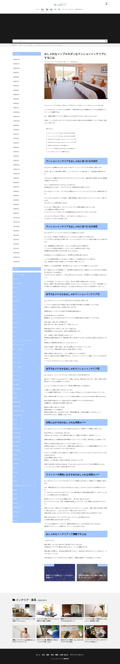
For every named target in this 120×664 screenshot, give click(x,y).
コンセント (17, 311)
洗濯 (16, 476)
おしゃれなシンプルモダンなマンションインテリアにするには (48, 45)
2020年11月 (16, 63)
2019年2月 (16, 155)
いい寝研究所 (65, 658)
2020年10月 (16, 68)
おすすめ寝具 (18, 281)
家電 (16, 389)
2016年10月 (16, 259)
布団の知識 (17, 433)
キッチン (17, 302)
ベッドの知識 (18, 346)
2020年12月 (16, 59)
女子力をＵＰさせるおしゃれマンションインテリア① (61, 139)
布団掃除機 (17, 446)
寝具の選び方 (18, 411)
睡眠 (59, 9)
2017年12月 (16, 216)
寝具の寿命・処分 (19, 407)
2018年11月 (16, 168)
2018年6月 (16, 189)
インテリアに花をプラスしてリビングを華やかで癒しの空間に (48, 619)
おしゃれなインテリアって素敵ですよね (57, 151)
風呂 (16, 515)
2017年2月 (16, 242)
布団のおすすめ (19, 424)
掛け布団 (17, 454)
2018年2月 (16, 207)
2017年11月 (16, 220)
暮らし (16, 463)
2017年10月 (16, 224)
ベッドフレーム (19, 354)
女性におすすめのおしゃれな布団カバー (57, 145)
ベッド (16, 333)
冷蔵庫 (16, 380)
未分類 (16, 467)
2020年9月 (16, 72)
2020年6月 (16, 85)
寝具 (47, 9)
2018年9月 (16, 176)
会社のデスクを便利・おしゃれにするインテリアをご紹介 (72, 640)
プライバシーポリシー (68, 9)
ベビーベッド (18, 367)
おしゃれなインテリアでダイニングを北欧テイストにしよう (23, 619)
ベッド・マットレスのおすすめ (23, 337)
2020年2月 (16, 103)
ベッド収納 (17, 359)
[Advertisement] (60, 27)
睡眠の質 (17, 506)
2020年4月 (16, 94)
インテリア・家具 (28, 45)
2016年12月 (16, 250)
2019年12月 (16, 111)
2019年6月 (16, 137)
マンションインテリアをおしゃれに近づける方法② (60, 136)
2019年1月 (16, 159)
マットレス (17, 372)
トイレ (16, 328)
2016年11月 (16, 255)
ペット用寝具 (18, 363)
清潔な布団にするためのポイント (23, 480)
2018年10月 (16, 172)
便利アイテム (18, 376)
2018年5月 (16, 194)
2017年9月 (16, 229)
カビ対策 (17, 298)
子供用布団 (17, 385)
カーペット (17, 289)
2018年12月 (16, 163)
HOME (15, 45)
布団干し (17, 441)
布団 (55, 9)
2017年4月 (16, 233)
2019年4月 (16, 146)
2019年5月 (16, 142)
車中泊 (16, 511)
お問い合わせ (78, 9)
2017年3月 (16, 237)
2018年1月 (16, 211)
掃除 (16, 450)
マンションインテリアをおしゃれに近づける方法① (60, 133)
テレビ (16, 324)
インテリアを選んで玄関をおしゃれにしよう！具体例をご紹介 (96, 619)
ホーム (38, 9)
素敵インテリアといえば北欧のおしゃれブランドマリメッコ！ (23, 640)
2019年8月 (16, 129)
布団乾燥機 (17, 437)
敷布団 (16, 459)
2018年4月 (16, 198)
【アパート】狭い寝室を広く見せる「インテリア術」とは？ (48, 640)
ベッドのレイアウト (20, 341)
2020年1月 (16, 107)
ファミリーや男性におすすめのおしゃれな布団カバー (61, 148)
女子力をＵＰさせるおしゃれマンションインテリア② (61, 142)
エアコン (17, 276)
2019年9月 (16, 124)
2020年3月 (16, 98)
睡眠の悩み (17, 502)
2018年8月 (16, 181)
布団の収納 (17, 428)
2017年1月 (16, 246)
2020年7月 (16, 81)
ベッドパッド (18, 350)
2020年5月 (16, 90)
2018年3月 (16, 203)
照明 (16, 485)
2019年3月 (16, 150)
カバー (16, 294)
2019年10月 (16, 120)
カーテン (17, 285)
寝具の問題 (17, 402)
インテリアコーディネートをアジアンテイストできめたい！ (96, 640)
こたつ (16, 307)
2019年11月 (16, 116)
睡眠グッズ (17, 498)
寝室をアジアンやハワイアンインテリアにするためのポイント (72, 619)
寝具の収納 (17, 398)
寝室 (16, 415)
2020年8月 (16, 77)
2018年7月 (16, 185)
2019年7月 (16, 133)
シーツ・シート (19, 315)
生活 (42, 9)
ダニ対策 (17, 320)
